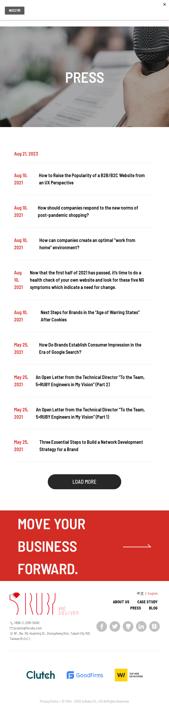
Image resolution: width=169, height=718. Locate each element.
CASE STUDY (147, 601)
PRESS (135, 608)
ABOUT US (121, 601)
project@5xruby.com (28, 628)
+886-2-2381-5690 (26, 623)
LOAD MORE (84, 481)
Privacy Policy (49, 701)
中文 (140, 593)
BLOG (153, 608)
